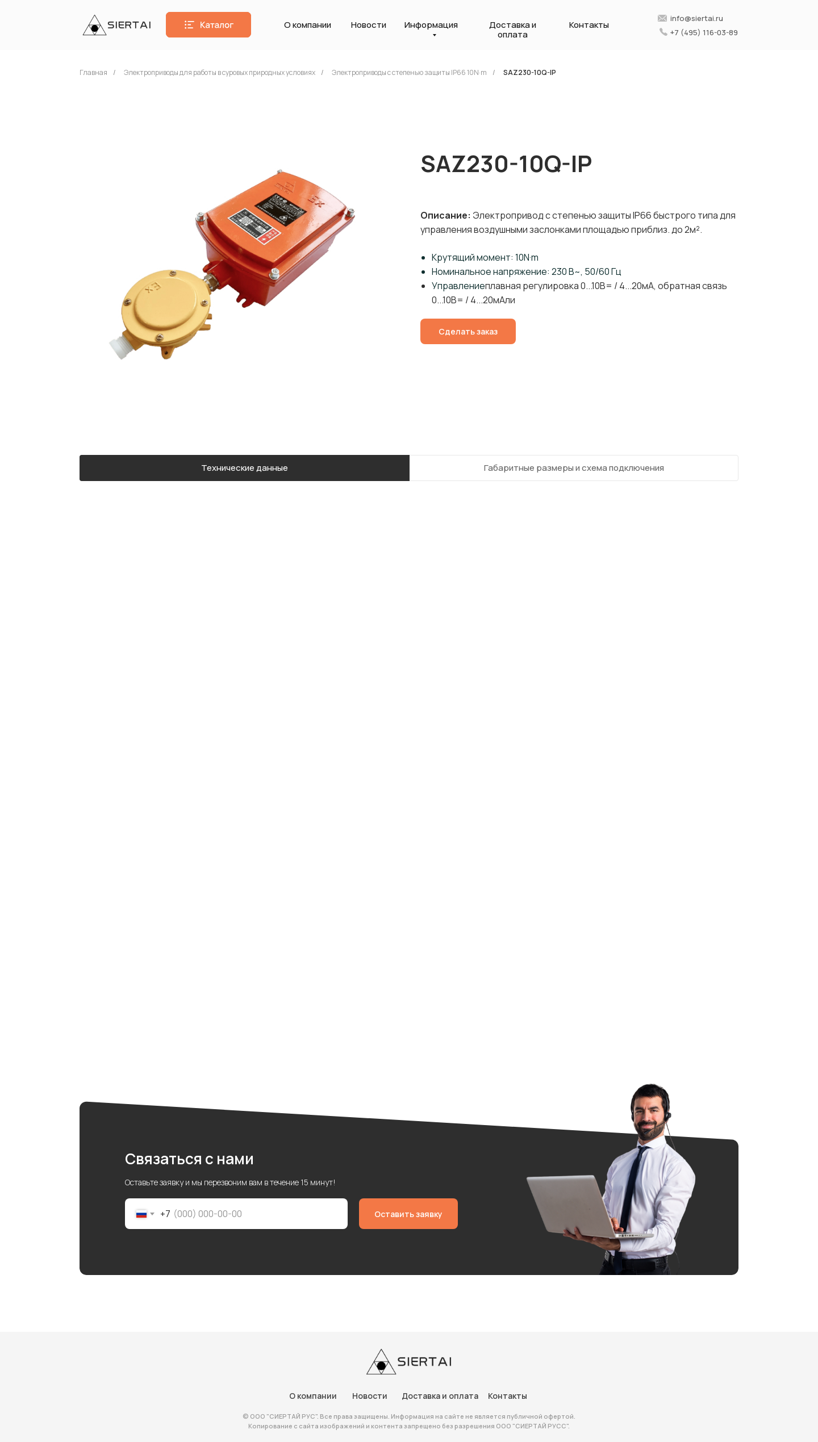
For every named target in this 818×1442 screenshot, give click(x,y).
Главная (93, 72)
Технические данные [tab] (244, 468)
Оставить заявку (408, 1214)
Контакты (589, 25)
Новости (368, 25)
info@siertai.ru (696, 18)
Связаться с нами (189, 1158)
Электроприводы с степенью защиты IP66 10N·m (409, 72)
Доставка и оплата (512, 29)
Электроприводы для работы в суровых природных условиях (219, 72)
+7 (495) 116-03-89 (704, 32)
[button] (208, 24)
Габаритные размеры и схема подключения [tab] (574, 468)
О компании (307, 25)
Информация (431, 25)
